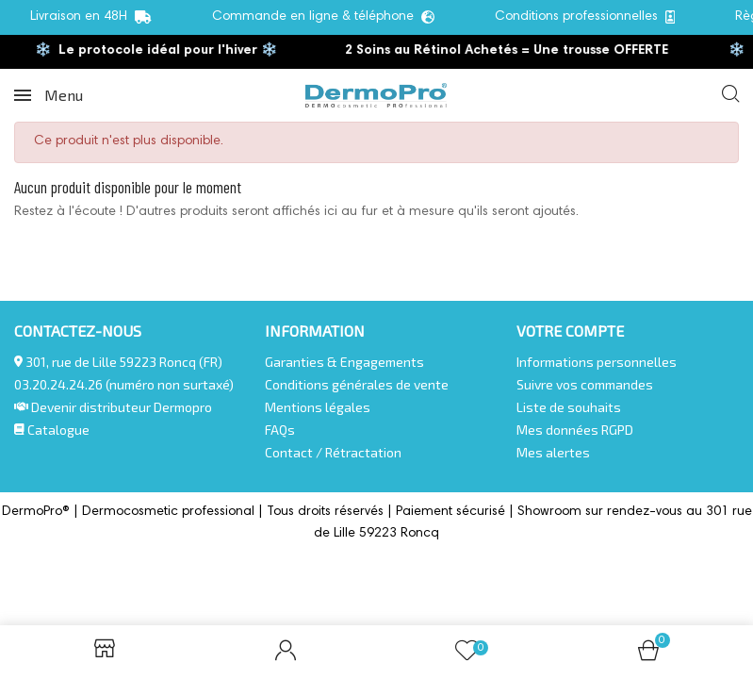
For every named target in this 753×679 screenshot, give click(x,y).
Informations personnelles (596, 362)
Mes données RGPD (574, 430)
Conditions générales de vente (357, 384)
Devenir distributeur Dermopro (121, 407)
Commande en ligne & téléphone (323, 17)
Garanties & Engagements (344, 362)
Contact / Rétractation (333, 452)
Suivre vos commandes (584, 384)
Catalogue (52, 430)
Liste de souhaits (568, 407)
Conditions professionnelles (585, 17)
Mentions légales (317, 407)
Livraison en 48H (91, 17)
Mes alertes (553, 452)
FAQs (280, 430)
